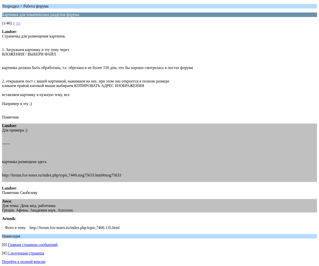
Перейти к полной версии (23, 262)
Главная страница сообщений (33, 244)
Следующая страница (26, 253)
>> (18, 23)
